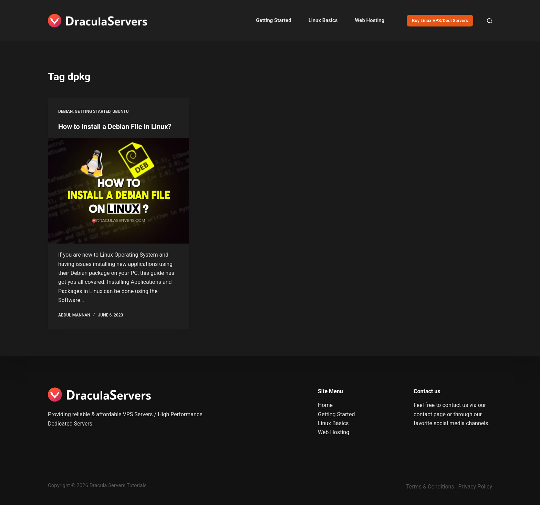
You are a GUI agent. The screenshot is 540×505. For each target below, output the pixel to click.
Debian (65, 111)
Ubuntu (121, 111)
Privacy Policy (475, 486)
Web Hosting (369, 20)
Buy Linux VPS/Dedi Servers (440, 20)
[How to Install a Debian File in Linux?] (118, 191)
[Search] (489, 20)
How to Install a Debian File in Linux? (115, 126)
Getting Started (273, 20)
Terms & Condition (428, 486)
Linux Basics (323, 20)
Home (325, 405)
